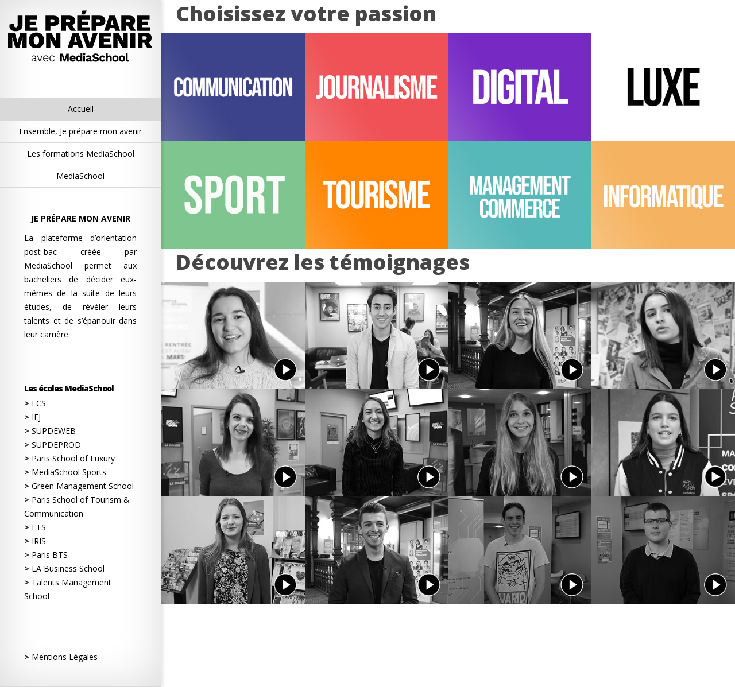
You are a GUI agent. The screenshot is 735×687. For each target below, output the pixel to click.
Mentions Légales (61, 656)
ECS (35, 403)
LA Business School (64, 568)
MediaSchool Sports (65, 472)
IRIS (35, 540)
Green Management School (79, 485)
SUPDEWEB (50, 430)
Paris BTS (46, 554)
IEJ (32, 417)
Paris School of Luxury (69, 458)
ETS (35, 527)
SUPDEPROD (52, 444)
